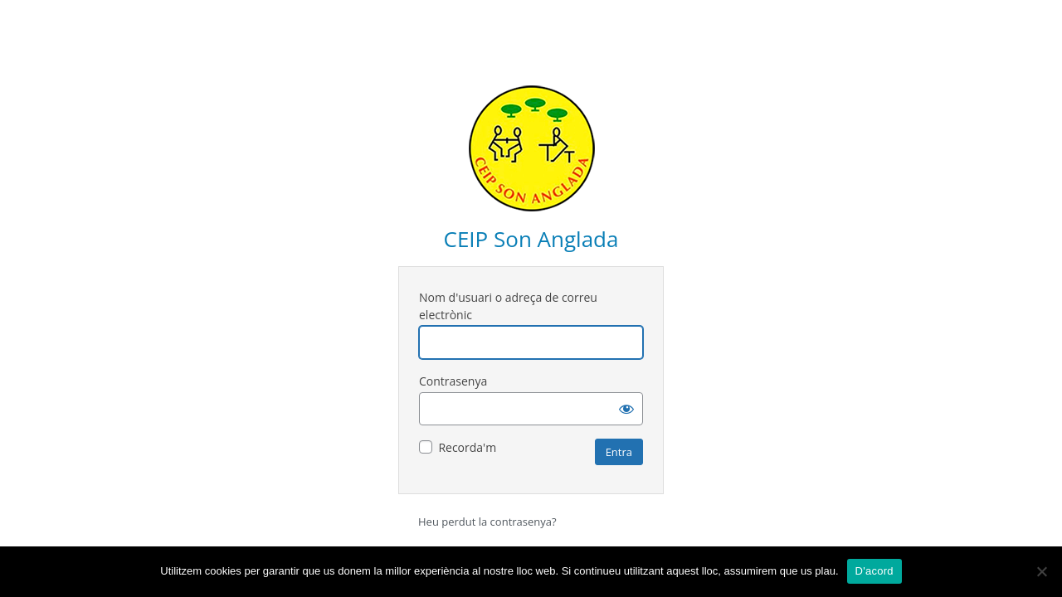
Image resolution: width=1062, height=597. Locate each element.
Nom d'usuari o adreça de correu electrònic (508, 306)
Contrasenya (453, 381)
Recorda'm (467, 447)
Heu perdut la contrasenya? (487, 521)
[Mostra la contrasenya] (626, 408)
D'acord (874, 571)
